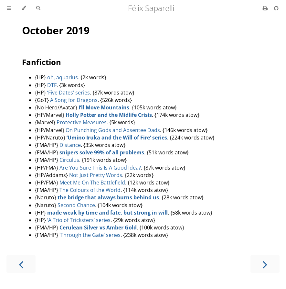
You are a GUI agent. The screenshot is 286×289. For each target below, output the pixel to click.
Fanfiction (41, 62)
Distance (70, 145)
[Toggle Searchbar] (38, 8)
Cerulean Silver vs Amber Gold (98, 227)
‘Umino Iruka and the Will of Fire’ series (117, 137)
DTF (52, 85)
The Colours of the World (90, 190)
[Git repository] (276, 8)
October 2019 (56, 30)
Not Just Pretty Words (95, 175)
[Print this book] (265, 8)
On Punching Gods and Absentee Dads (113, 130)
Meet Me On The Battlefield (92, 182)
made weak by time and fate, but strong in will (107, 212)
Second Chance (76, 205)
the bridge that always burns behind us (108, 197)
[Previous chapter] (21, 264)
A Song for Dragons (74, 100)
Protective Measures (82, 122)
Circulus (69, 159)
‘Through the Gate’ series (90, 235)
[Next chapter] (265, 264)
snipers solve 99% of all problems (101, 152)
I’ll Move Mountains (104, 107)
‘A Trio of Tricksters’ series (79, 220)
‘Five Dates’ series (68, 92)
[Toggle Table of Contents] (9, 8)
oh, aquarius (62, 77)
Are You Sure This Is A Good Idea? (100, 167)
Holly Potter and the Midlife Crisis (109, 114)
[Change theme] (23, 8)
